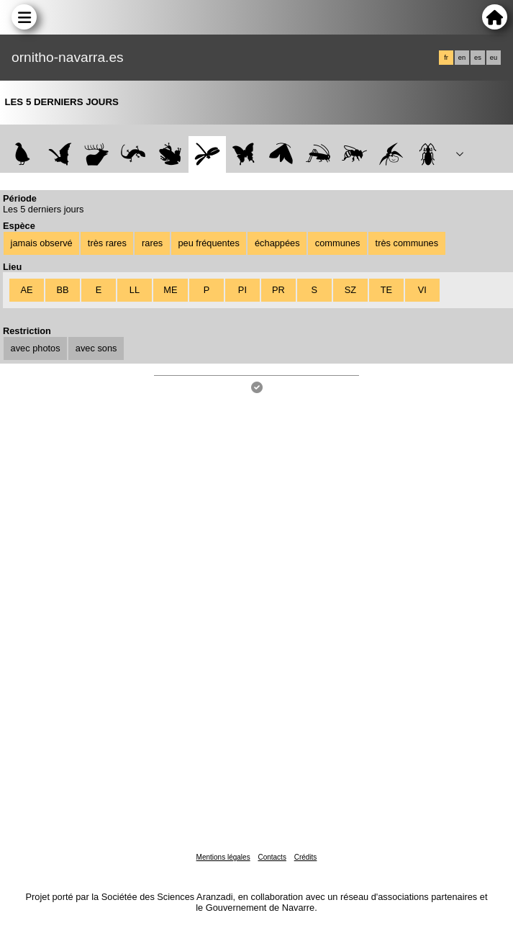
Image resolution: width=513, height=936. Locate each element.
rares (152, 243)
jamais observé (42, 243)
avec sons (96, 348)
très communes (407, 243)
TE (386, 289)
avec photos (35, 348)
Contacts (272, 857)
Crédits (305, 857)
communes (337, 243)
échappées (277, 243)
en (462, 57)
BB (62, 289)
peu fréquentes (208, 243)
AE (26, 289)
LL (135, 289)
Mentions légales (223, 857)
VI (422, 289)
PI (242, 289)
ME (170, 289)
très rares (107, 243)
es (477, 57)
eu (493, 57)
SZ (350, 289)
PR (278, 289)
